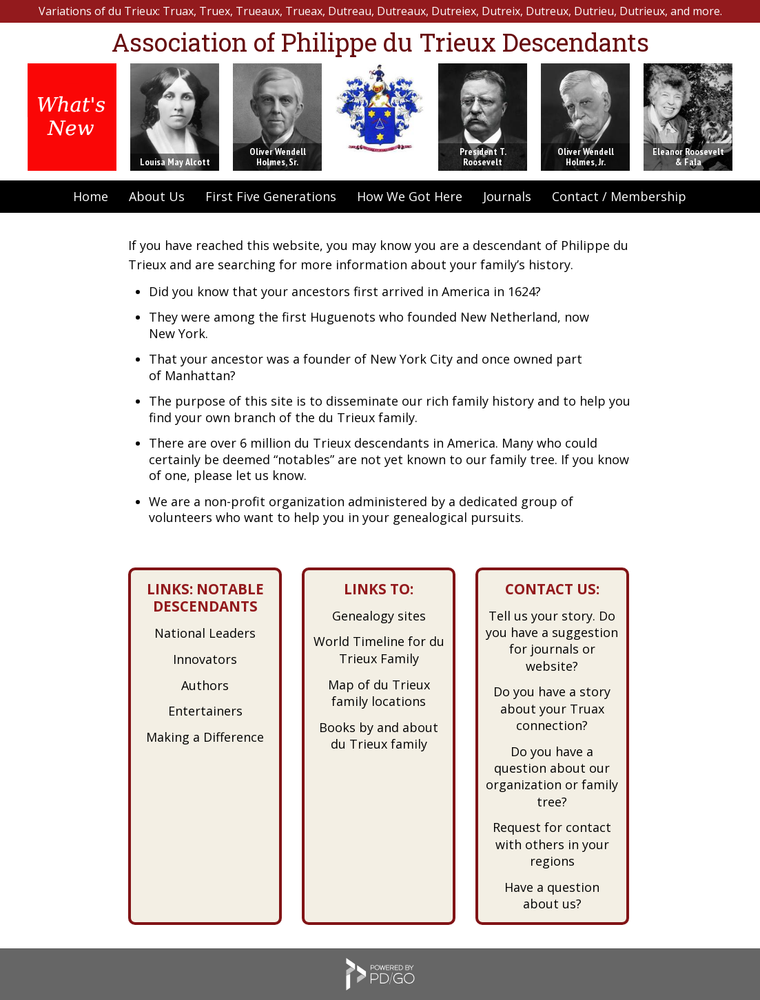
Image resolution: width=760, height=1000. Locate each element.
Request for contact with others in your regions (552, 844)
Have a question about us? (551, 895)
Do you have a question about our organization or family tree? (552, 776)
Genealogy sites (379, 615)
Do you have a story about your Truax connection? (551, 708)
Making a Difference (205, 737)
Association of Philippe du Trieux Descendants (380, 42)
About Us (157, 196)
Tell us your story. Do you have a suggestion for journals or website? (552, 640)
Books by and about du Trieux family (378, 735)
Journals (507, 196)
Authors (205, 685)
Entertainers (205, 710)
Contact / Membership (619, 196)
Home (90, 196)
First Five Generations (270, 196)
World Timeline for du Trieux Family (379, 649)
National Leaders (205, 633)
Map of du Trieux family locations (379, 692)
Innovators (205, 659)
